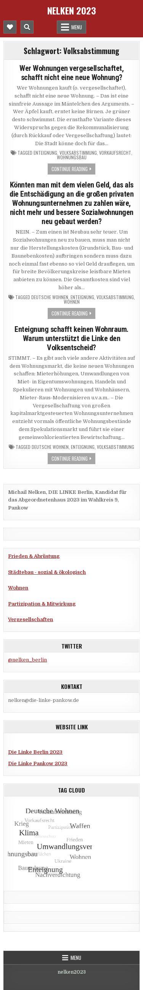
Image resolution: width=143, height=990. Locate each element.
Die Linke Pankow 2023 (37, 763)
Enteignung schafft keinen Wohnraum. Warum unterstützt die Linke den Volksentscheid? (71, 338)
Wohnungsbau (72, 157)
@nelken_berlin (27, 660)
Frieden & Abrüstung (33, 556)
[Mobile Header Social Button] (9, 27)
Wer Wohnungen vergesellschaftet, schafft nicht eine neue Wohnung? (71, 73)
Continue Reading (69, 169)
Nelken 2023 (71, 10)
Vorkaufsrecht (115, 153)
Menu (76, 27)
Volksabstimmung (78, 153)
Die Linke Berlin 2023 (35, 752)
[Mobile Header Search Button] (27, 27)
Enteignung (45, 153)
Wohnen (72, 302)
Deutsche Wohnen (49, 297)
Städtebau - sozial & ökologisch (47, 572)
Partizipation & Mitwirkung (42, 604)
